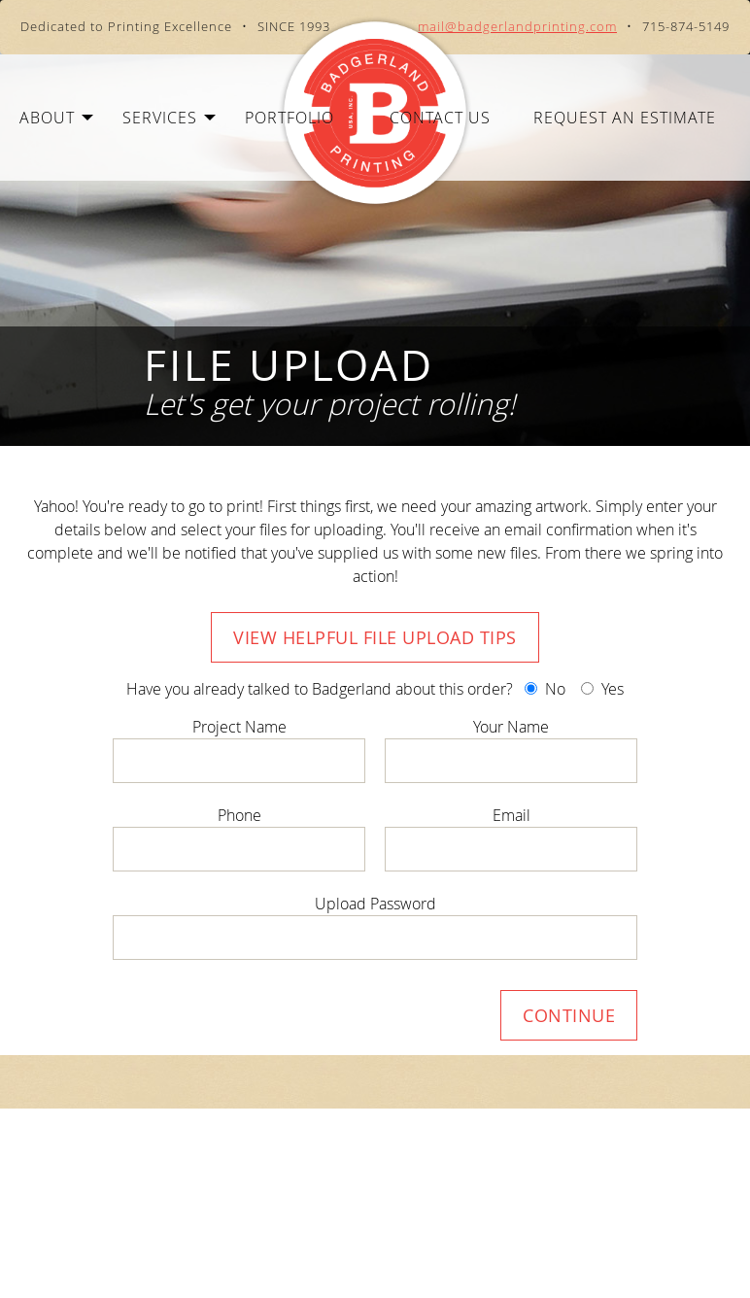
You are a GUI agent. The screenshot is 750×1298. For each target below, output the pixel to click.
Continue (569, 1015)
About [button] (56, 117)
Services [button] (169, 117)
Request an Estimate (624, 117)
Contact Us (440, 117)
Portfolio (289, 117)
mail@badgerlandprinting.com (517, 26)
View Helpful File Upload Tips (375, 637)
